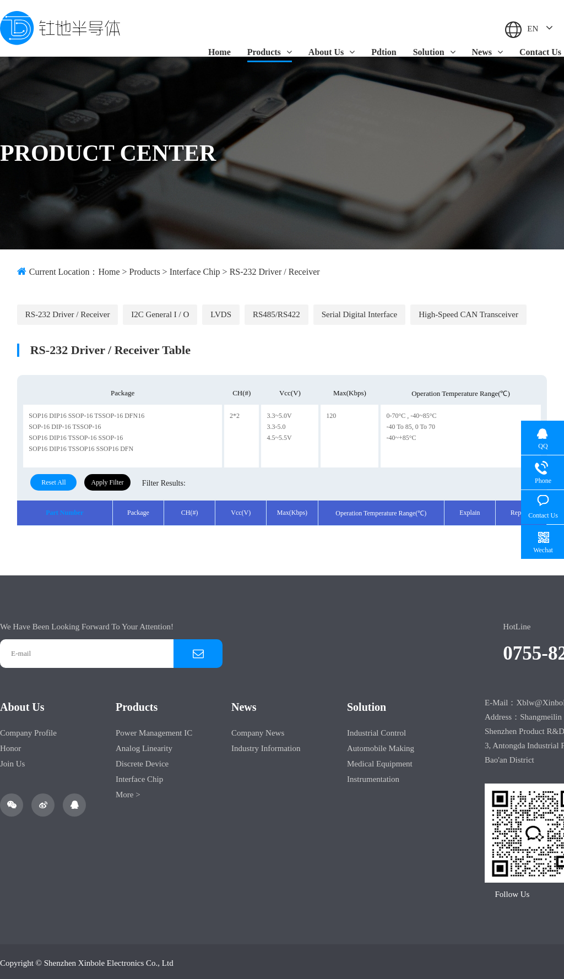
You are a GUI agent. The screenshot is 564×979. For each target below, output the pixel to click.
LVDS (219, 311)
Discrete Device (142, 761)
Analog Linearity (144, 745)
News (487, 52)
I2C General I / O (159, 311)
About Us (331, 52)
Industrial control (376, 730)
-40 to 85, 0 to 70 (410, 424)
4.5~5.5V (279, 435)
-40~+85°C (401, 435)
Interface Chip (195, 271)
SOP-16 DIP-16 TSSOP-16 (65, 424)
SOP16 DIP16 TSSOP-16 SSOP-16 (76, 435)
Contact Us (540, 52)
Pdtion (383, 52)
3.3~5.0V (279, 413)
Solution (434, 52)
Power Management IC (154, 730)
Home (219, 52)
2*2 (235, 413)
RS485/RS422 (275, 311)
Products (269, 52)
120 (331, 413)
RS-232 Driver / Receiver (275, 271)
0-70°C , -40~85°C (411, 413)
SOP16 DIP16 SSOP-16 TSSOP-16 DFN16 (86, 413)
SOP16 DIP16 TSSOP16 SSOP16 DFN (81, 446)
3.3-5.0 (276, 424)
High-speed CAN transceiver (466, 311)
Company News (257, 730)
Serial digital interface (357, 311)
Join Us (12, 761)
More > (128, 791)
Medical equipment (380, 761)
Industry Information (265, 745)
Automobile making (380, 745)
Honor (10, 745)
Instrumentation (373, 776)
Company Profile (28, 730)
